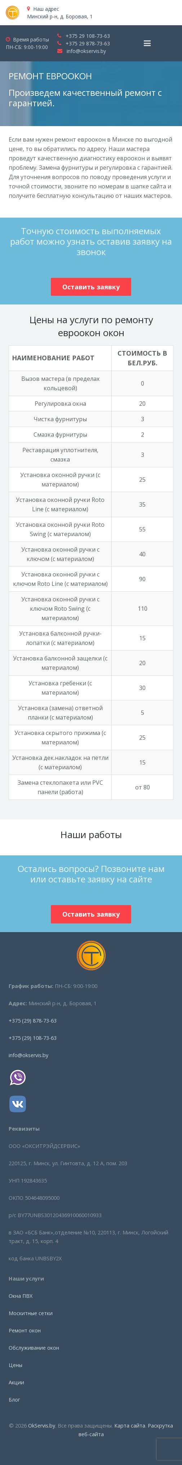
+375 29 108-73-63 (88, 35)
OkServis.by (41, 1425)
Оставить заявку (91, 286)
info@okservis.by (86, 51)
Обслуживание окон (34, 1347)
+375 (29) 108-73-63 (33, 1037)
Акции (16, 1382)
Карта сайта (129, 1425)
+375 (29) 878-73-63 (33, 1020)
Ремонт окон (25, 1330)
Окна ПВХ (20, 1295)
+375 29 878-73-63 (88, 43)
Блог (14, 1399)
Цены (15, 1365)
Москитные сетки (31, 1313)
